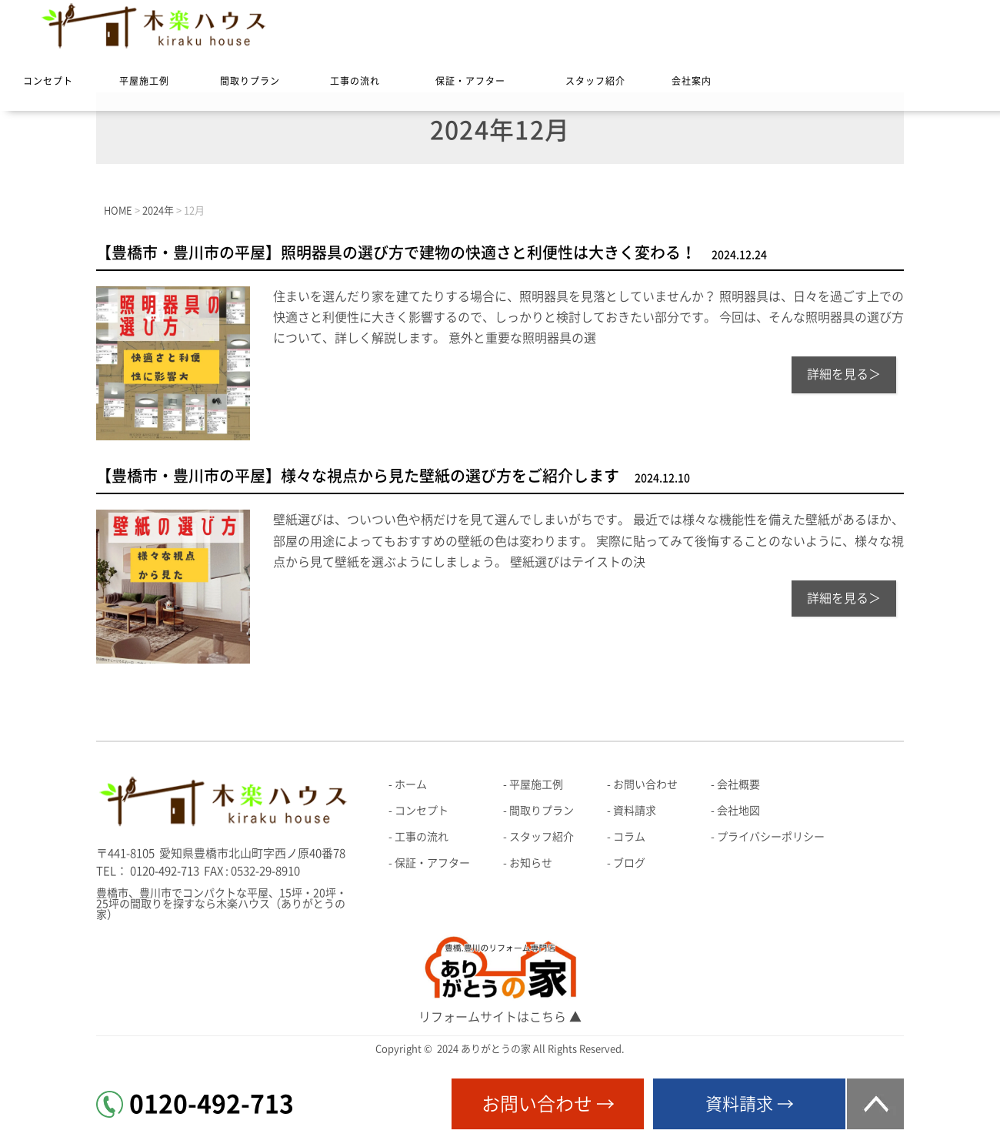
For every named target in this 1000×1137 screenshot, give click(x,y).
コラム (629, 836)
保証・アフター (470, 80)
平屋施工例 (144, 80)
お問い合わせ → (548, 1104)
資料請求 (634, 810)
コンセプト (48, 80)
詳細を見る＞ (844, 374)
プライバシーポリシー (771, 836)
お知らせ (530, 863)
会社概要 (738, 784)
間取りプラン (250, 80)
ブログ (629, 863)
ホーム (411, 784)
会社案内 (692, 80)
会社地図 (738, 810)
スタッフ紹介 (595, 80)
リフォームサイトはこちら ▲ (500, 1017)
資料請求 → (749, 1103)
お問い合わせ (645, 784)
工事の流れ (355, 80)
